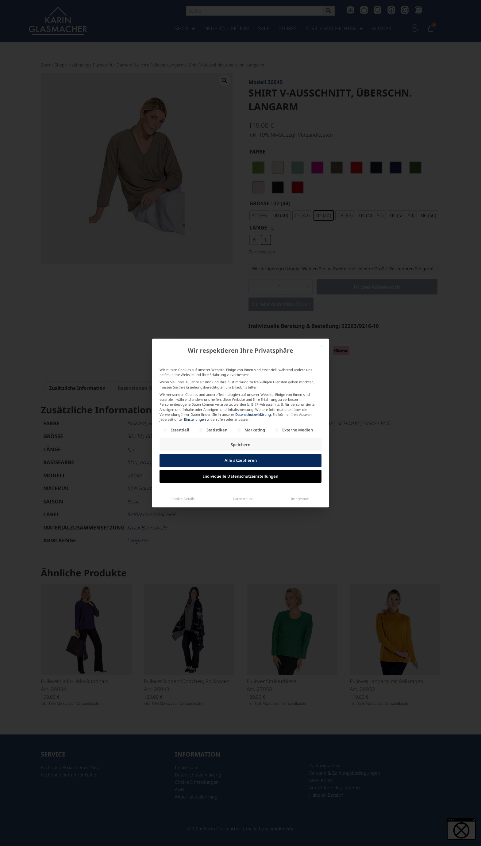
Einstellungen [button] (195, 361)
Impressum (300, 440)
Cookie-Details (182, 440)
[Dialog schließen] (321, 288)
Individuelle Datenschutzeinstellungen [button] (240, 418)
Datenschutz (242, 440)
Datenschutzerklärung (253, 356)
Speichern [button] (240, 386)
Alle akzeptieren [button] (241, 402)
